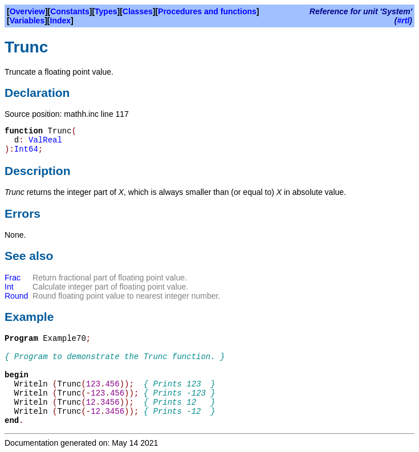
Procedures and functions (207, 11)
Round (16, 295)
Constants (69, 11)
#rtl (403, 20)
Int (9, 286)
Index (60, 20)
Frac (13, 277)
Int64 (26, 149)
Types (106, 11)
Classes (138, 11)
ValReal (45, 140)
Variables (27, 20)
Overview (27, 11)
